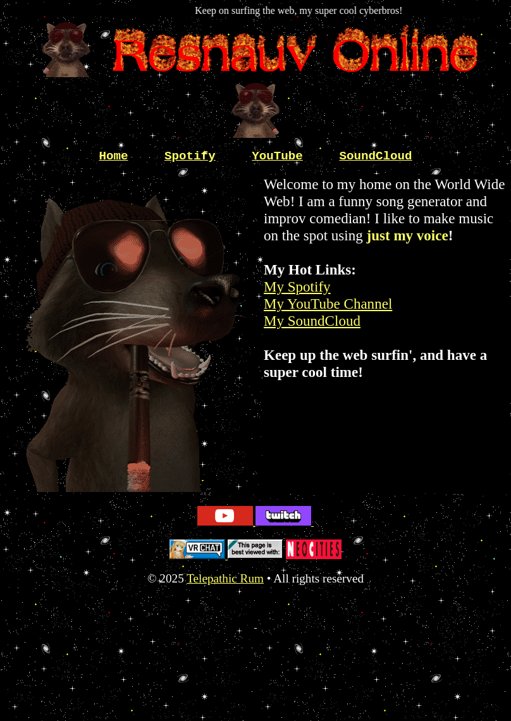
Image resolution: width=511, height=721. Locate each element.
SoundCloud (375, 156)
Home (113, 156)
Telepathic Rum (225, 578)
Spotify (190, 156)
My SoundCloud (312, 320)
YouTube (277, 156)
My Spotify (297, 286)
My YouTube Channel (328, 303)
